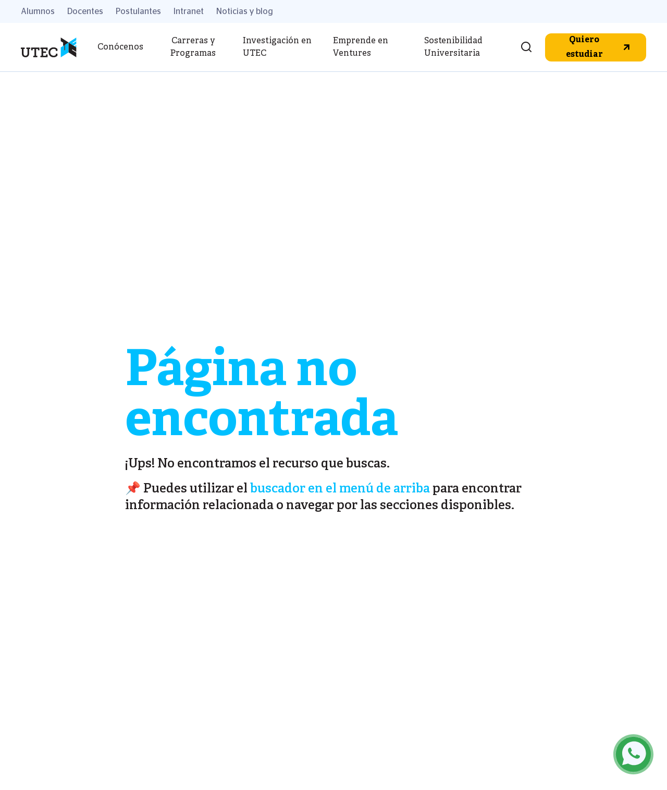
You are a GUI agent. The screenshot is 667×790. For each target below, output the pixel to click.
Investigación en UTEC (277, 47)
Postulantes (138, 11)
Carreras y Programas (193, 47)
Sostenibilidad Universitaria (453, 47)
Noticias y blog (244, 11)
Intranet (189, 11)
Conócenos (120, 47)
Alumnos (38, 11)
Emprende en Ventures (360, 47)
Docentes (85, 11)
